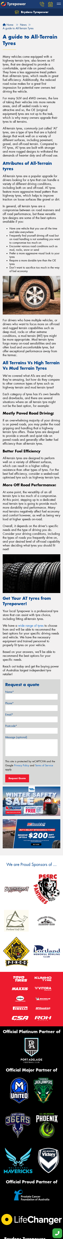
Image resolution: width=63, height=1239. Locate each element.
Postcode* (11, 726)
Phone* (9, 703)
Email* (9, 714)
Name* (9, 692)
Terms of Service (44, 765)
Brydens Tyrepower (31, 12)
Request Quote (17, 778)
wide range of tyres (31, 626)
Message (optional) (16, 737)
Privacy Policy (21, 765)
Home (8, 25)
